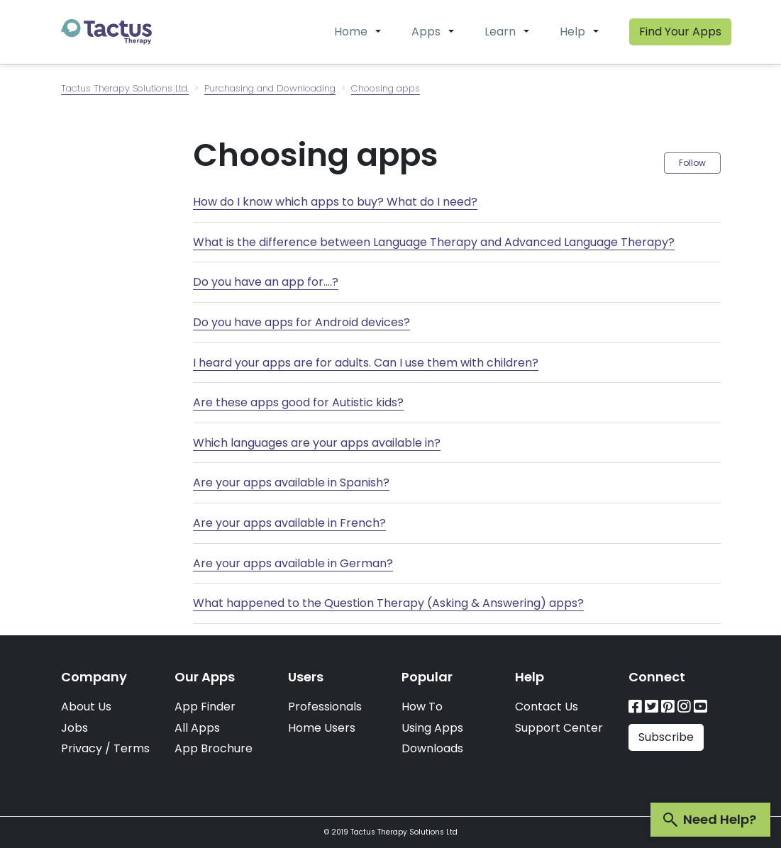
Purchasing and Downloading (270, 88)
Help (572, 31)
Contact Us (546, 706)
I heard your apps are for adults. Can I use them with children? (365, 363)
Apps (426, 31)
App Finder (205, 706)
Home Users (321, 728)
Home (350, 31)
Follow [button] (692, 163)
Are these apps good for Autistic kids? (298, 402)
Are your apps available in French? (289, 523)
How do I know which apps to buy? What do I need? (335, 202)
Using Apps (432, 728)
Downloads (432, 748)
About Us (86, 706)
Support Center (559, 728)
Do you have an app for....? (265, 282)
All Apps (197, 728)
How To (422, 706)
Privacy (81, 748)
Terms (131, 748)
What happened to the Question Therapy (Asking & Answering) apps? (388, 603)
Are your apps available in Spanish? (291, 482)
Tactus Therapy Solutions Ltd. (125, 88)
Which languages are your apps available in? (317, 443)
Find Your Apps (680, 31)
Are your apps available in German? (293, 563)
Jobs (74, 728)
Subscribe (666, 737)
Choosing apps (385, 88)
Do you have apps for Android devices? (301, 322)
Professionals (325, 706)
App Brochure (214, 748)
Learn (500, 31)
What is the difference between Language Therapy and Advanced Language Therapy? (434, 242)
